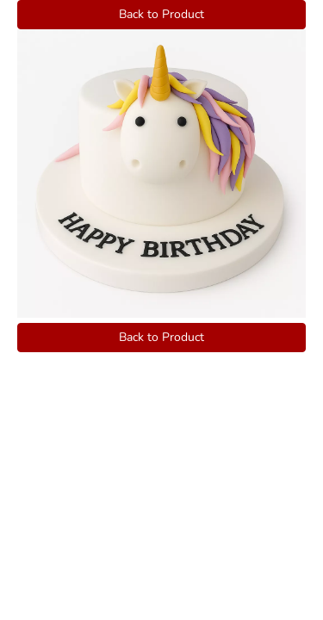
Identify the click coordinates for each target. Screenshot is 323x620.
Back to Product (161, 14)
